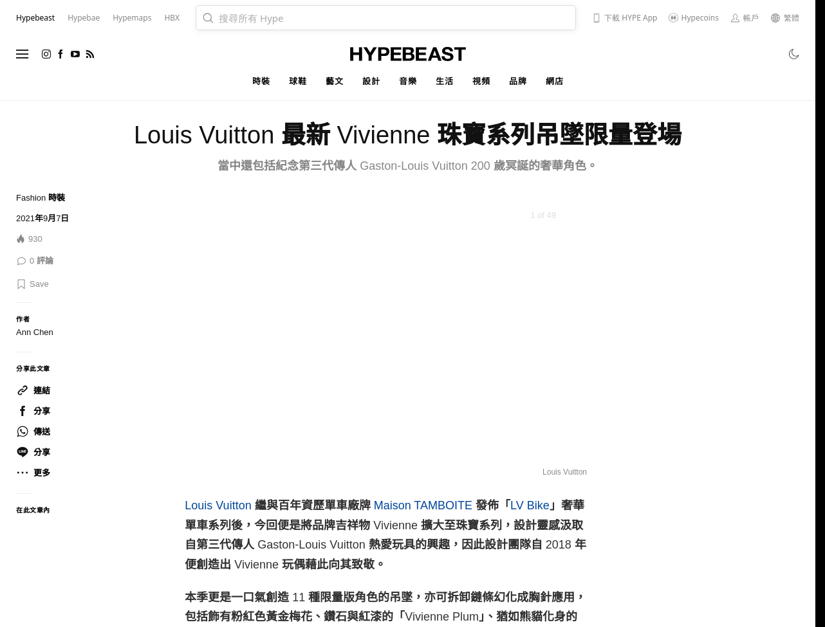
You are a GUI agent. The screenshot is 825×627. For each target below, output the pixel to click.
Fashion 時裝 (40, 198)
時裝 (261, 81)
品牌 (517, 81)
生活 (444, 81)
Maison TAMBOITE (423, 505)
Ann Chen (34, 332)
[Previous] (210, 335)
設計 (371, 81)
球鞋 (297, 81)
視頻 (481, 81)
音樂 (407, 81)
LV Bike (530, 505)
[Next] (561, 335)
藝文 (334, 81)
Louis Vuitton (218, 505)
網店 (554, 81)
